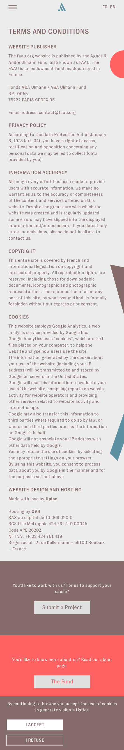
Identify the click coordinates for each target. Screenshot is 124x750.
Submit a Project (62, 607)
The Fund (62, 682)
